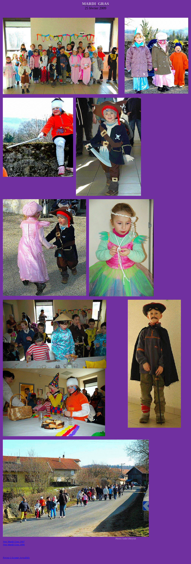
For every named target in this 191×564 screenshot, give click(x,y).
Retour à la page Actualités (16, 557)
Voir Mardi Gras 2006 (14, 544)
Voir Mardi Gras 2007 (14, 541)
